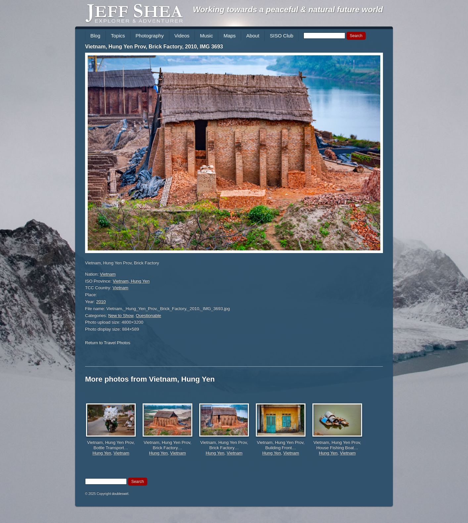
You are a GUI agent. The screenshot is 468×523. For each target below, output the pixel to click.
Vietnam (108, 274)
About (252, 35)
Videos (182, 35)
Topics (118, 35)
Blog (95, 35)
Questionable (148, 315)
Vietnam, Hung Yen (131, 281)
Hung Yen (101, 452)
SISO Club (281, 35)
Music (206, 35)
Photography (150, 35)
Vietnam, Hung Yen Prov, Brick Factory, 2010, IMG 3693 (154, 46)
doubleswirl (120, 494)
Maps (229, 35)
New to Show (120, 315)
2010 (101, 301)
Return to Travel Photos (107, 342)
